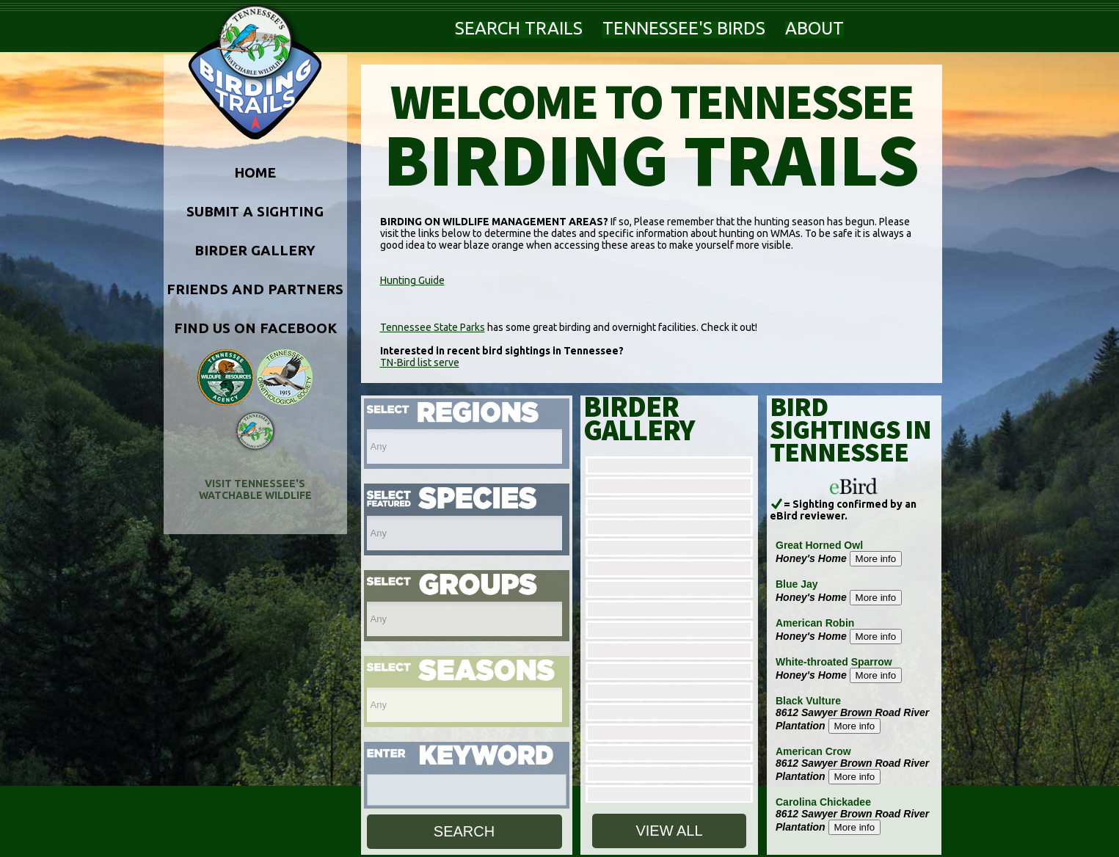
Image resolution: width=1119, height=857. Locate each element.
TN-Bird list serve (419, 362)
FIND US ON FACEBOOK (255, 328)
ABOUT (814, 28)
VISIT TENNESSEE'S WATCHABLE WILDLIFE (255, 489)
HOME (255, 172)
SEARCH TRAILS (519, 28)
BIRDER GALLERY (255, 250)
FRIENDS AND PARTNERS (255, 289)
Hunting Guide (412, 280)
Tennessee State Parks (432, 327)
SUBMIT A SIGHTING (255, 211)
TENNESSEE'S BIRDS (683, 28)
